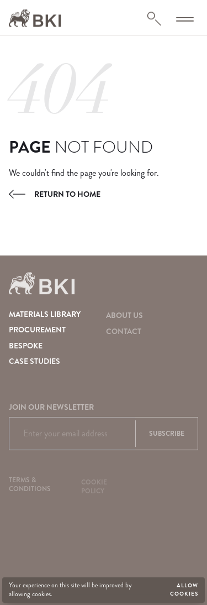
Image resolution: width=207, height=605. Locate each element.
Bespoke (26, 345)
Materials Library (45, 314)
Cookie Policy (94, 488)
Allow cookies (184, 590)
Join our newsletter (51, 409)
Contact (123, 331)
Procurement (37, 329)
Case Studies (34, 361)
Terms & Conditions (30, 486)
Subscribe (166, 436)
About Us (124, 315)
